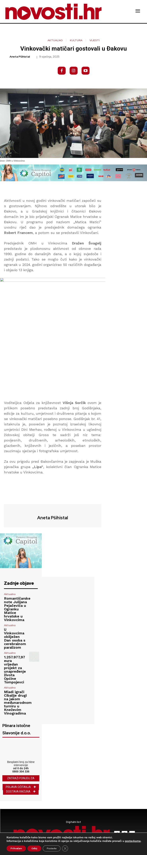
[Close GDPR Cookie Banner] (65, 848)
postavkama (133, 841)
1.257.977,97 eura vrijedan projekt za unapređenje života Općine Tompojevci (15, 669)
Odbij (34, 848)
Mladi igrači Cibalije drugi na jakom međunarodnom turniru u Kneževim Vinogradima (18, 702)
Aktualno (55, 40)
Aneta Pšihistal (20, 56)
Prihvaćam (16, 848)
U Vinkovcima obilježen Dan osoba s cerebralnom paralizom (15, 638)
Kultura (76, 40)
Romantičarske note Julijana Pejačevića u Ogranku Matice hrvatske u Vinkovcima (17, 609)
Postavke (51, 848)
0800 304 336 (20, 771)
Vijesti (94, 40)
